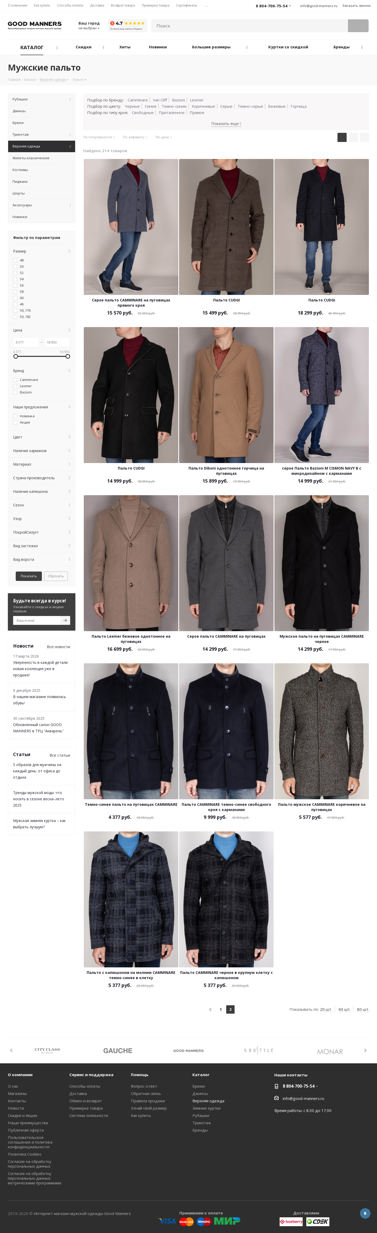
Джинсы (200, 1093)
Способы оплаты (84, 1086)
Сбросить (56, 576)
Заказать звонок (356, 5)
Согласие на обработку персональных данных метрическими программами (34, 1178)
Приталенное (172, 112)
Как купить (141, 1115)
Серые (226, 106)
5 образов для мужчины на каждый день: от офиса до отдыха (37, 771)
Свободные (143, 112)
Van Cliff (160, 99)
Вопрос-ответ (144, 1086)
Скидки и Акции (22, 1115)
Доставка (78, 1093)
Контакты (17, 1100)
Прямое (197, 112)
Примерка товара (86, 1108)
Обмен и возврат (85, 1100)
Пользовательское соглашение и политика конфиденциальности (30, 1142)
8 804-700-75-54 (298, 1086)
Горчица (299, 106)
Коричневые (203, 106)
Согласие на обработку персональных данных (29, 1164)
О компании (20, 1074)
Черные (132, 106)
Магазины (17, 1093)
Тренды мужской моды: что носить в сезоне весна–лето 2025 (38, 799)
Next (365, 1050)
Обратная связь (146, 1093)
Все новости (58, 646)
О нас (13, 1086)
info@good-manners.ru (318, 5)
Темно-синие (174, 106)
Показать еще (226, 123)
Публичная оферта (26, 1130)
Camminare (138, 99)
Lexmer (197, 99)
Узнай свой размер (149, 1108)
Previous (11, 1050)
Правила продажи (148, 1100)
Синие (151, 106)
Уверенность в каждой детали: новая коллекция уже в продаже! (40, 668)
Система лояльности (88, 1115)
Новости (16, 1108)
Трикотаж (201, 1122)
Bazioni (178, 99)
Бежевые (277, 106)
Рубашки (200, 1115)
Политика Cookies (24, 1154)
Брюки (198, 1086)
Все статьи (59, 755)
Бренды (200, 1130)
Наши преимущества (28, 1122)
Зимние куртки (206, 1108)
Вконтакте (365, 1213)
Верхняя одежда (208, 1100)
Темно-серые (250, 106)
